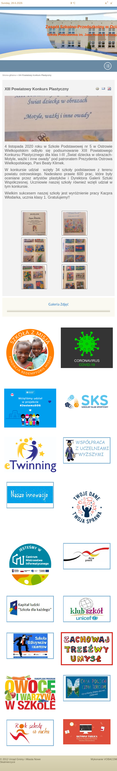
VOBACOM (110, 759)
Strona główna (9, 75)
